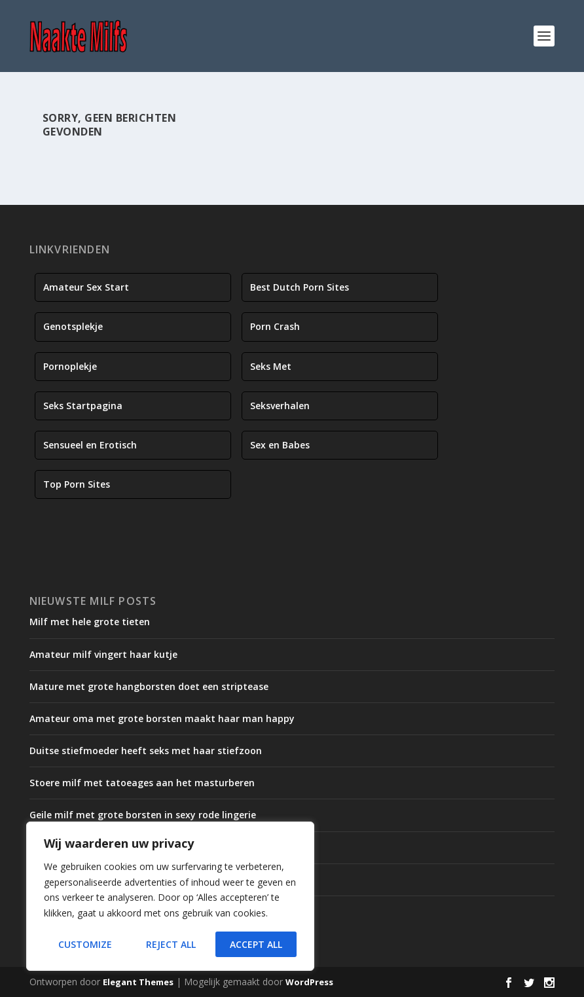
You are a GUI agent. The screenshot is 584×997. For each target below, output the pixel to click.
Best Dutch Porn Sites (299, 287)
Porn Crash (275, 326)
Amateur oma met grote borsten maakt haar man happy (162, 718)
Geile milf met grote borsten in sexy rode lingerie (142, 814)
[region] (170, 896)
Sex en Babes (280, 445)
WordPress (309, 982)
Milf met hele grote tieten (89, 621)
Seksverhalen (280, 405)
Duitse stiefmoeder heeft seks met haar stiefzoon (145, 750)
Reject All (171, 944)
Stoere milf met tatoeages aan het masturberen (142, 782)
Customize (85, 944)
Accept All (256, 944)
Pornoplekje (70, 366)
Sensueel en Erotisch (90, 445)
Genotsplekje (73, 326)
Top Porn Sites (76, 484)
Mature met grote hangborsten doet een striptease (148, 686)
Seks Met (270, 366)
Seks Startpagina (82, 405)
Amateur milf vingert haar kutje (103, 654)
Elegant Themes (138, 982)
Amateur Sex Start (86, 287)
